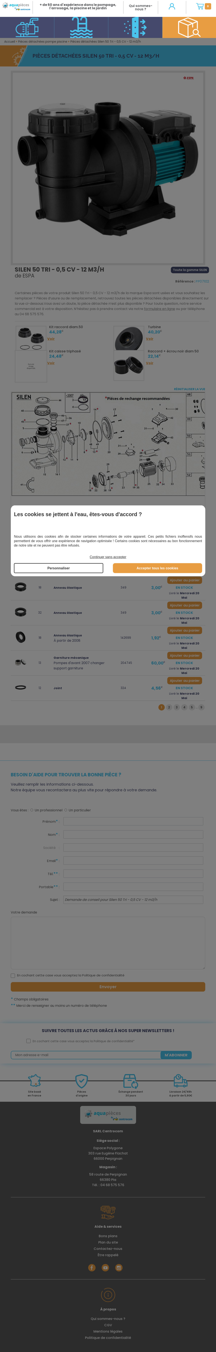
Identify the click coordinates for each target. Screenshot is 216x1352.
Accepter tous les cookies (157, 568)
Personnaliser (58, 568)
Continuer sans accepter (108, 557)
